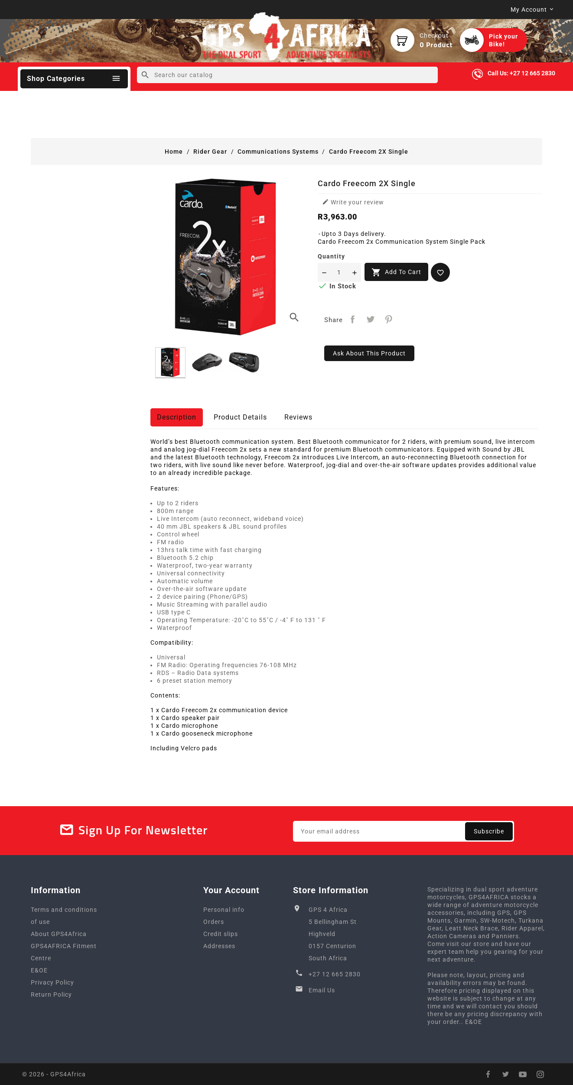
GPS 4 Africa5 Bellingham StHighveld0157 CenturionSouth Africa (333, 934)
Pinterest (389, 319)
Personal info (223, 909)
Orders (213, 921)
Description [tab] (176, 417)
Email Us (322, 990)
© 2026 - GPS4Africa (54, 1074)
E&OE (39, 970)
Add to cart (396, 272)
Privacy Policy (52, 982)
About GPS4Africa (59, 933)
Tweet (371, 319)
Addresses (219, 946)
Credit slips (220, 933)
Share (352, 319)
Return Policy (51, 994)
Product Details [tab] (240, 417)
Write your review (353, 202)
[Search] (287, 75)
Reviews (298, 417)
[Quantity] (339, 272)
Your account (231, 890)
